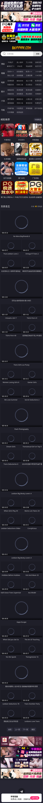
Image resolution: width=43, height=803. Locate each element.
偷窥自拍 (10, 90)
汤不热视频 (38, 108)
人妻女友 (29, 99)
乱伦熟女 (29, 84)
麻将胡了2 (10, 66)
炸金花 (19, 66)
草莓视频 (29, 108)
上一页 (17, 729)
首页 (9, 729)
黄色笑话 (29, 103)
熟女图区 (29, 94)
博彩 (3, 64)
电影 (3, 82)
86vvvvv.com (21, 48)
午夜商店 (20, 108)
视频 (3, 73)
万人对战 (29, 62)
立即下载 (35, 798)
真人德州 (20, 62)
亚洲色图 (20, 90)
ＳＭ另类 (38, 75)
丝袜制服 (20, 75)
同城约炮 (10, 108)
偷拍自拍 (20, 81)
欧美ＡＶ (29, 71)
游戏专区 (38, 62)
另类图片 (38, 94)
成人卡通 (29, 81)
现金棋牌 (29, 66)
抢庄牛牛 (38, 66)
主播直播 (29, 75)
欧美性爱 (38, 81)
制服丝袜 (10, 84)
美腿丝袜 (10, 94)
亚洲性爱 (10, 81)
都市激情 (10, 99)
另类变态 (38, 84)
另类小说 (20, 103)
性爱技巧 (38, 103)
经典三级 (20, 84)
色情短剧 (20, 112)
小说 (3, 100)
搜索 (37, 54)
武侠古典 (38, 99)
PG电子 (10, 62)
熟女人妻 (10, 75)
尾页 (33, 729)
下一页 (25, 729)
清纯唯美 (20, 94)
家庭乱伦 (20, 99)
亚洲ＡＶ (10, 71)
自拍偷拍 (20, 71)
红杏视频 (10, 112)
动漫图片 (38, 90)
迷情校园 (10, 103)
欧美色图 (29, 90)
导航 (3, 110)
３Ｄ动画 (38, 71)
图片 (3, 91)
